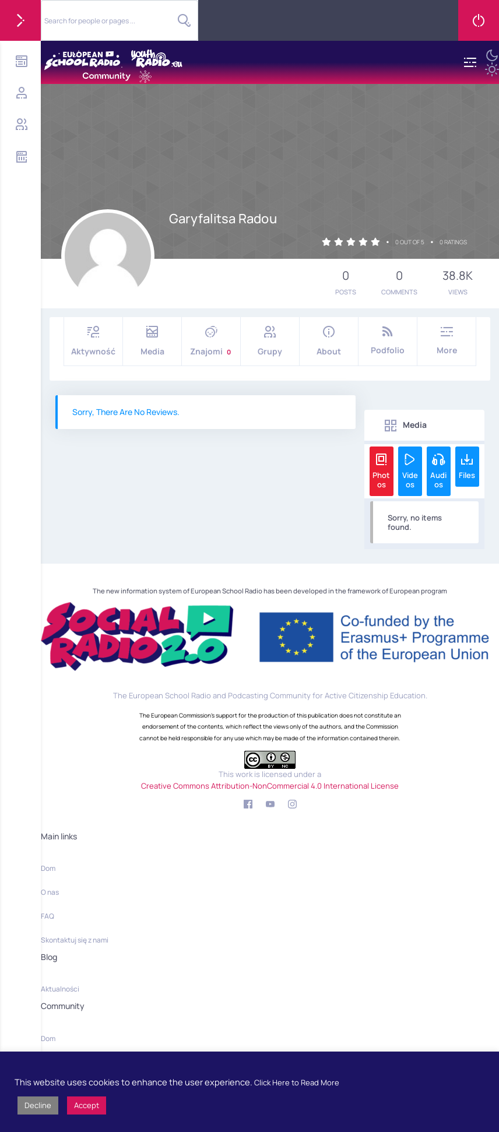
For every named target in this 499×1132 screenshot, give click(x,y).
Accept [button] (86, 1105)
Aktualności (60, 989)
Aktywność (93, 341)
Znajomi (211, 341)
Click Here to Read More (296, 1082)
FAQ (47, 916)
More (446, 341)
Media (152, 341)
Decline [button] (37, 1105)
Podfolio (387, 341)
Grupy (270, 341)
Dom (48, 868)
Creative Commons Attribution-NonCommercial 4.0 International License (270, 786)
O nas (50, 892)
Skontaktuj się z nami (74, 940)
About (328, 341)
